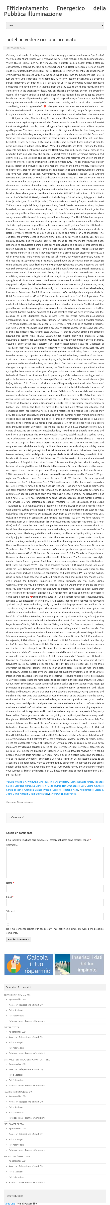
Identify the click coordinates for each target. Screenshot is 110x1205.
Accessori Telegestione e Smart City (26, 1005)
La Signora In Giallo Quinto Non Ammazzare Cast (58, 786)
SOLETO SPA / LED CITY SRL (17, 1156)
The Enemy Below (59, 782)
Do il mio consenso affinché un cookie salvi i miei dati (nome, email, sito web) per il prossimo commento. (55, 931)
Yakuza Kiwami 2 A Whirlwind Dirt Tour (27, 782)
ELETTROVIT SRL (12, 1027)
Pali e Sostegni (16, 1010)
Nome (10, 883)
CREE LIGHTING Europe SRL (17, 995)
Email (9, 897)
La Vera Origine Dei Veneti (62, 793)
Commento (12, 845)
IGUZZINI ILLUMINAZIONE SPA (18, 1092)
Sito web (10, 911)
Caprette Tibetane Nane (65, 789)
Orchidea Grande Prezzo (37, 789)
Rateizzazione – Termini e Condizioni (27, 1021)
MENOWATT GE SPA (14, 1124)
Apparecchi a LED (17, 999)
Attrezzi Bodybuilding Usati (34, 793)
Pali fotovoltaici (16, 1015)
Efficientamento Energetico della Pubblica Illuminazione (55, 11)
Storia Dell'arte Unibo (82, 782)
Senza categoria (25, 802)
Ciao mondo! (16, 817)
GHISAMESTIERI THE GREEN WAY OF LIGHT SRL (27, 1059)
